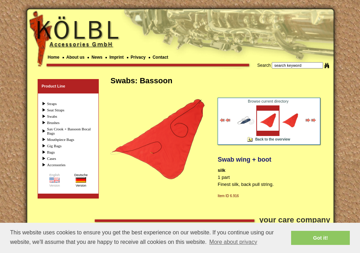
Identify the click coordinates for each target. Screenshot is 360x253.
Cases (51, 158)
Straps (52, 104)
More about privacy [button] (233, 242)
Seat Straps (55, 110)
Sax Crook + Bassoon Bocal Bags (69, 131)
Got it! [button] (320, 238)
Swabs (52, 116)
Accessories (56, 165)
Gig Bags (54, 146)
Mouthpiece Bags (60, 139)
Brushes (53, 123)
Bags (51, 152)
